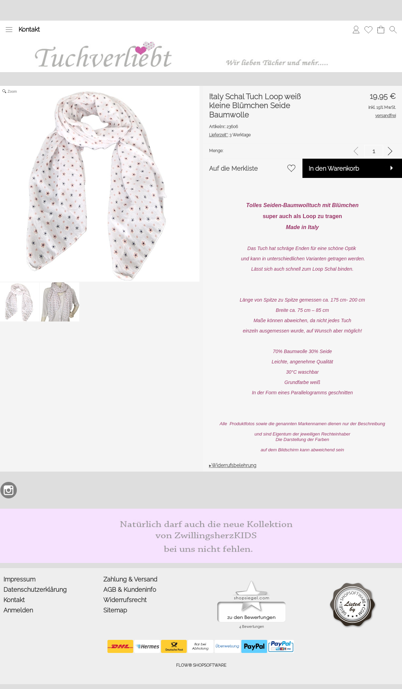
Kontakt (29, 29)
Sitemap (115, 610)
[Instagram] (8, 490)
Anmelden (18, 610)
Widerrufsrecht (125, 599)
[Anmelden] (356, 29)
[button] (8, 29)
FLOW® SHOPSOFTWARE (201, 665)
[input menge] (373, 151)
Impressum (19, 579)
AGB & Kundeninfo (129, 589)
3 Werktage (230, 135)
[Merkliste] (368, 29)
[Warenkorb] (380, 29)
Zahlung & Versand (130, 579)
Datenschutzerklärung (35, 589)
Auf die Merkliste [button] (233, 168)
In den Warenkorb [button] (334, 168)
